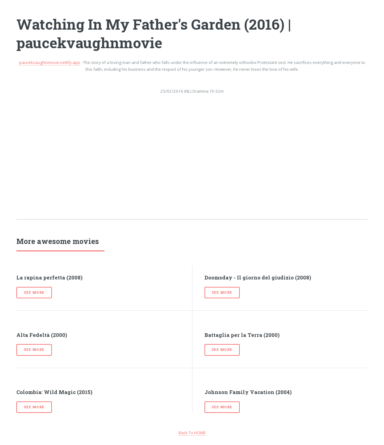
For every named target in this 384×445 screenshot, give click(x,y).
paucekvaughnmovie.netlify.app (49, 62)
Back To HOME (192, 432)
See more (34, 292)
